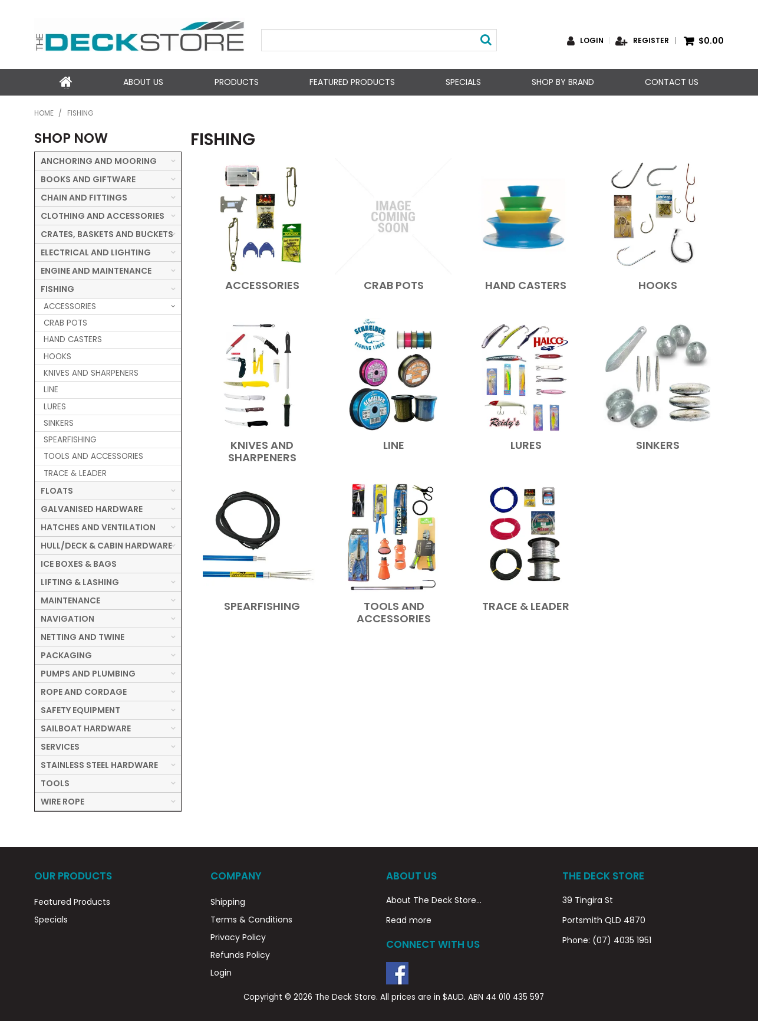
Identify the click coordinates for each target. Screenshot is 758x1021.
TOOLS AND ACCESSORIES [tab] (93, 455)
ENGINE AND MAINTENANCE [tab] (96, 269)
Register (651, 40)
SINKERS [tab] (59, 422)
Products (236, 82)
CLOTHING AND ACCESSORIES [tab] (102, 215)
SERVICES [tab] (60, 745)
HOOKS (657, 284)
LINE (393, 443)
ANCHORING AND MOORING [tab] (99, 160)
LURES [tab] (55, 405)
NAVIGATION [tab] (67, 617)
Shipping (227, 901)
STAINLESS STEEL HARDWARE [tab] (99, 764)
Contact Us (671, 82)
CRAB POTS (394, 284)
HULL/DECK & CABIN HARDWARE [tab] (106, 544)
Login (592, 40)
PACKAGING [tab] (66, 654)
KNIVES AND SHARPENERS (262, 450)
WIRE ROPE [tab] (62, 800)
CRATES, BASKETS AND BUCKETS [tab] (107, 233)
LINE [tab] (51, 389)
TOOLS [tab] (55, 782)
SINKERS (658, 443)
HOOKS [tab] (57, 355)
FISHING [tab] (57, 288)
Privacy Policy (238, 937)
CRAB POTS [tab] (65, 321)
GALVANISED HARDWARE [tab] (92, 508)
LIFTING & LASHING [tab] (80, 581)
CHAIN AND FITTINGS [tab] (84, 196)
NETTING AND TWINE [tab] (82, 636)
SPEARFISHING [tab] (70, 438)
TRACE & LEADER (525, 605)
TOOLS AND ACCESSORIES (394, 611)
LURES (526, 443)
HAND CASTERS (525, 284)
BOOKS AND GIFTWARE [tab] (88, 178)
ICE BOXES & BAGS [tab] (79, 563)
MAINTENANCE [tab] (70, 599)
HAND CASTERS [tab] (73, 338)
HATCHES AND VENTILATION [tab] (98, 526)
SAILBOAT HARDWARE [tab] (86, 727)
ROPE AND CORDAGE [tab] (84, 691)
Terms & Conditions (251, 919)
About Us (143, 82)
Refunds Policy (240, 954)
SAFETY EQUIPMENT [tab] (80, 709)
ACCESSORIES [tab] (70, 305)
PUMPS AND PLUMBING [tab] (88, 672)
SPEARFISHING (262, 605)
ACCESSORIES (262, 284)
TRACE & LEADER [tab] (75, 472)
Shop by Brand (563, 82)
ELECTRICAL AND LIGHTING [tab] (96, 251)
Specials (463, 82)
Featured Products (351, 82)
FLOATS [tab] (57, 489)
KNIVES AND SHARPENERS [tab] (91, 371)
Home (66, 82)
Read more (408, 919)
